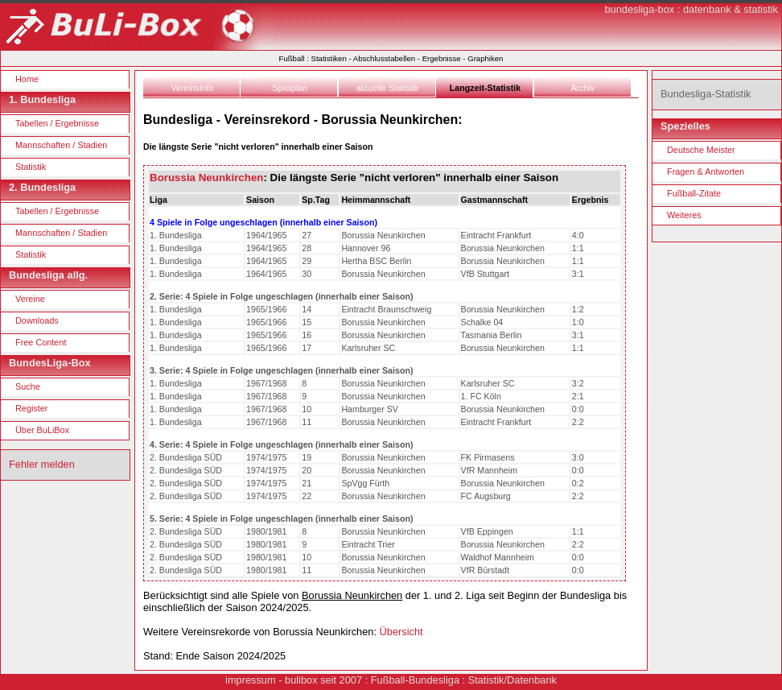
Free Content (40, 342)
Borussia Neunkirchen (206, 177)
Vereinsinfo (192, 88)
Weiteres (684, 215)
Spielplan (289, 88)
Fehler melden (42, 464)
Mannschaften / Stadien (61, 145)
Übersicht (401, 632)
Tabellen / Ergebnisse (57, 123)
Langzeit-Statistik (485, 88)
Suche (27, 386)
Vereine (30, 299)
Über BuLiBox (42, 430)
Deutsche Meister (701, 150)
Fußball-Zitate (694, 193)
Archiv (583, 88)
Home (27, 79)
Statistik (30, 166)
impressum (250, 680)
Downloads (37, 320)
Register (31, 408)
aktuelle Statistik (387, 88)
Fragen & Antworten (705, 171)
